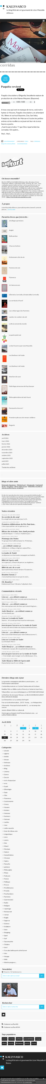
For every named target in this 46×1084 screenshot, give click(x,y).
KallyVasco (16, 6)
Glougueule (31, 485)
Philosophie (8, 870)
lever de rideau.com (11, 831)
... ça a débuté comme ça (11, 546)
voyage (38, 1039)
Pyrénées (7, 897)
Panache (7, 864)
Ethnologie (7, 789)
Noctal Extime (8, 855)
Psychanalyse (8, 894)
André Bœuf (6, 611)
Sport (6, 935)
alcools (6, 751)
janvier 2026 (6, 447)
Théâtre (7, 944)
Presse (6, 885)
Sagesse (7, 920)
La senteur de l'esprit (21, 700)
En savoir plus (27, 1082)
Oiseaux (7, 858)
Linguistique (8, 834)
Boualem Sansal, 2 (9, 575)
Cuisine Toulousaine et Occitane (28, 686)
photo (4, 1043)
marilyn (11, 1039)
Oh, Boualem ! (7, 582)
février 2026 (6, 444)
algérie (6, 754)
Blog (5, 768)
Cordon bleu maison (8, 686)
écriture (19, 1039)
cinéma (6, 771)
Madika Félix (6, 689)
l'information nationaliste (10, 683)
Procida (6, 891)
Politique (7, 882)
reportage (7, 909)
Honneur (7, 813)
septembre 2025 (7, 458)
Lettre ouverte (9, 828)
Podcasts (7, 876)
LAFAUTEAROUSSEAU (9, 715)
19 (5, 737)
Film (5, 795)
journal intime (28, 1039)
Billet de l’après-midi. (10, 560)
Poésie (6, 879)
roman (6, 915)
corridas (37, 141)
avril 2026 (5, 438)
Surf (5, 938)
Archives (7, 765)
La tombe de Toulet (9, 553)
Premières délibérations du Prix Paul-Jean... (18, 524)
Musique (7, 849)
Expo (5, 792)
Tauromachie (8, 941)
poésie (27, 1043)
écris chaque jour (10, 780)
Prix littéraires (9, 888)
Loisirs (6, 840)
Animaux (7, 762)
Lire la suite (11, 209)
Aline (4, 604)
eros (5, 783)
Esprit (6, 786)
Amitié (6, 756)
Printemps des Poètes (10, 539)
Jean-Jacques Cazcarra (10, 625)
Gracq (6, 804)
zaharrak (21, 710)
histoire (6, 810)
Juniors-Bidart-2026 (8, 710)
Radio (6, 903)
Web (5, 959)
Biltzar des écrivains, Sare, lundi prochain (18, 531)
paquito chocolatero (8, 143)
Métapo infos (37, 702)
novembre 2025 (7, 452)
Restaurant (8, 912)
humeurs (7, 816)
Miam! (6, 846)
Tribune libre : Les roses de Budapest (14, 692)
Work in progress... (10, 962)
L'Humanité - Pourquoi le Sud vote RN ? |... (15, 705)
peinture (7, 867)
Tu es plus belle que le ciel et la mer (15, 950)
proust (4, 1039)
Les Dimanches (7, 700)
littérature (19, 1043)
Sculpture (7, 926)
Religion (7, 906)
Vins (5, 953)
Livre (5, 837)
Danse (6, 774)
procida (10, 1043)
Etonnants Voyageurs (9, 485)
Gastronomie (8, 801)
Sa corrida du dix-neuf (10, 517)
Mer (5, 843)
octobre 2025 (6, 455)
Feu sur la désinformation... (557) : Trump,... (16, 702)
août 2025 (5, 461)
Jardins (6, 822)
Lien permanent (7, 141)
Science (6, 924)
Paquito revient (11, 86)
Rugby (6, 918)
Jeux (5, 825)
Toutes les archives (8, 467)
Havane (6, 807)
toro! (26, 141)
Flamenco (7, 798)
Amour (6, 759)
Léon (4, 597)
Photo (6, 873)
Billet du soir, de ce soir (11, 567)
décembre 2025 (7, 450)
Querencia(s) (8, 900)
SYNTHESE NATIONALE (36, 692)
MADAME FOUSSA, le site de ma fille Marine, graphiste (22, 487)
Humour (7, 819)
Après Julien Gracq (20, 486)
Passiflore (10, 486)
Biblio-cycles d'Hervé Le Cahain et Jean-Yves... (28, 689)
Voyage (6, 956)
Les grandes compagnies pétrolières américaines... (19, 681)
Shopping (7, 932)
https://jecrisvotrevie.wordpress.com (18, 197)
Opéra (6, 861)
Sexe (5, 929)
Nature (6, 852)
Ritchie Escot (21, 485)
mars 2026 (5, 441)
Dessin (6, 777)
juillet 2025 (5, 464)
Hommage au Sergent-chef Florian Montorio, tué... (18, 713)
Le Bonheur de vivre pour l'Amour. (13, 695)
